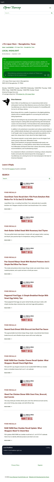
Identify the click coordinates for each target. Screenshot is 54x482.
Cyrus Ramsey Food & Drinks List (18, 477)
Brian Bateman (7, 54)
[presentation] (27, 185)
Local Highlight (10, 51)
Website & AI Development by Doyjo (39, 477)
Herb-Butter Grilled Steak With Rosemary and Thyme (26, 230)
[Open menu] (50, 7)
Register (40, 465)
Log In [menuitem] (2, 2)
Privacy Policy (15, 465)
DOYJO (10, 453)
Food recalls (10, 192)
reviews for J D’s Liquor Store (26, 94)
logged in (12, 169)
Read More (8, 209)
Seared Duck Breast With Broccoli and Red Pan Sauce (26, 329)
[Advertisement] (27, 29)
